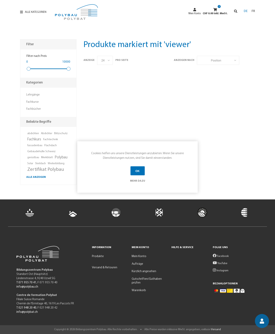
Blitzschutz (61, 133)
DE (246, 11)
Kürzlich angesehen (144, 271)
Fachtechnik (50, 139)
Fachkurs (34, 139)
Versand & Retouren (104, 267)
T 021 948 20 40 (26, 307)
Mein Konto (194, 11)
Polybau (61, 157)
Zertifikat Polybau (45, 169)
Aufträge (137, 264)
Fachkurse (32, 102)
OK (137, 170)
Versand (216, 329)
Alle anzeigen (36, 177)
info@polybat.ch (27, 312)
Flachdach (50, 145)
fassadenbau (34, 145)
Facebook (221, 256)
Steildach (40, 163)
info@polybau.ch (27, 286)
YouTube (220, 263)
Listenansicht (252, 60)
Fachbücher (33, 109)
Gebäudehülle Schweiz (41, 151)
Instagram (220, 270)
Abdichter (46, 133)
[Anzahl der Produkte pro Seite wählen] (105, 60)
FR (253, 11)
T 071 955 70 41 (26, 282)
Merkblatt (47, 157)
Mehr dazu (137, 181)
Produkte (98, 256)
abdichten (33, 133)
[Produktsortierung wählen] (218, 60)
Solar (30, 163)
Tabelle (244, 60)
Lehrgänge (33, 94)
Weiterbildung (56, 163)
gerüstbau (33, 157)
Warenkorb (139, 290)
